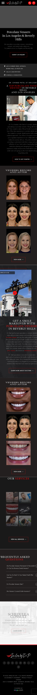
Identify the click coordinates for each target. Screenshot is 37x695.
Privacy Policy (27, 678)
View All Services (17, 539)
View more (17, 259)
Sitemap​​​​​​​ (18, 680)
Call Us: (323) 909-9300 (13, 72)
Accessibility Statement (12, 678)
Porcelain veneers (16, 337)
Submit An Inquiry (18, 55)
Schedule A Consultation (14, 75)
